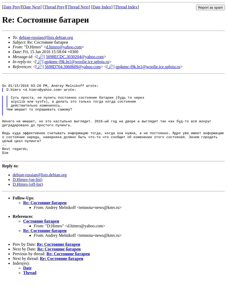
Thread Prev (54, 7)
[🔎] (41, 56)
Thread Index (126, 7)
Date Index (102, 7)
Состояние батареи (41, 237)
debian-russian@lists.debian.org (46, 37)
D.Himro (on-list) (27, 196)
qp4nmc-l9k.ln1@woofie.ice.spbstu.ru (76, 61)
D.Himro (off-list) (28, 201)
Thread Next (78, 7)
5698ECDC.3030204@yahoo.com (75, 56)
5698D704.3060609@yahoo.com (73, 66)
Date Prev (11, 7)
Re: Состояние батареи (45, 219)
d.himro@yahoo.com (64, 47)
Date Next (31, 7)
